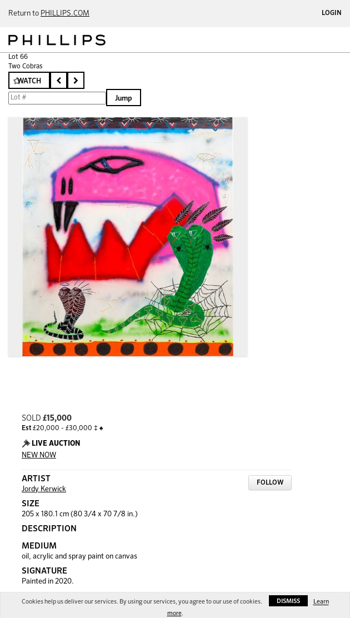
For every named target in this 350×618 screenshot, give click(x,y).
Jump (123, 98)
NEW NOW (39, 455)
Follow (270, 483)
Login (332, 13)
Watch (29, 81)
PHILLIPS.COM (65, 13)
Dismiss (288, 601)
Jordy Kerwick (44, 489)
